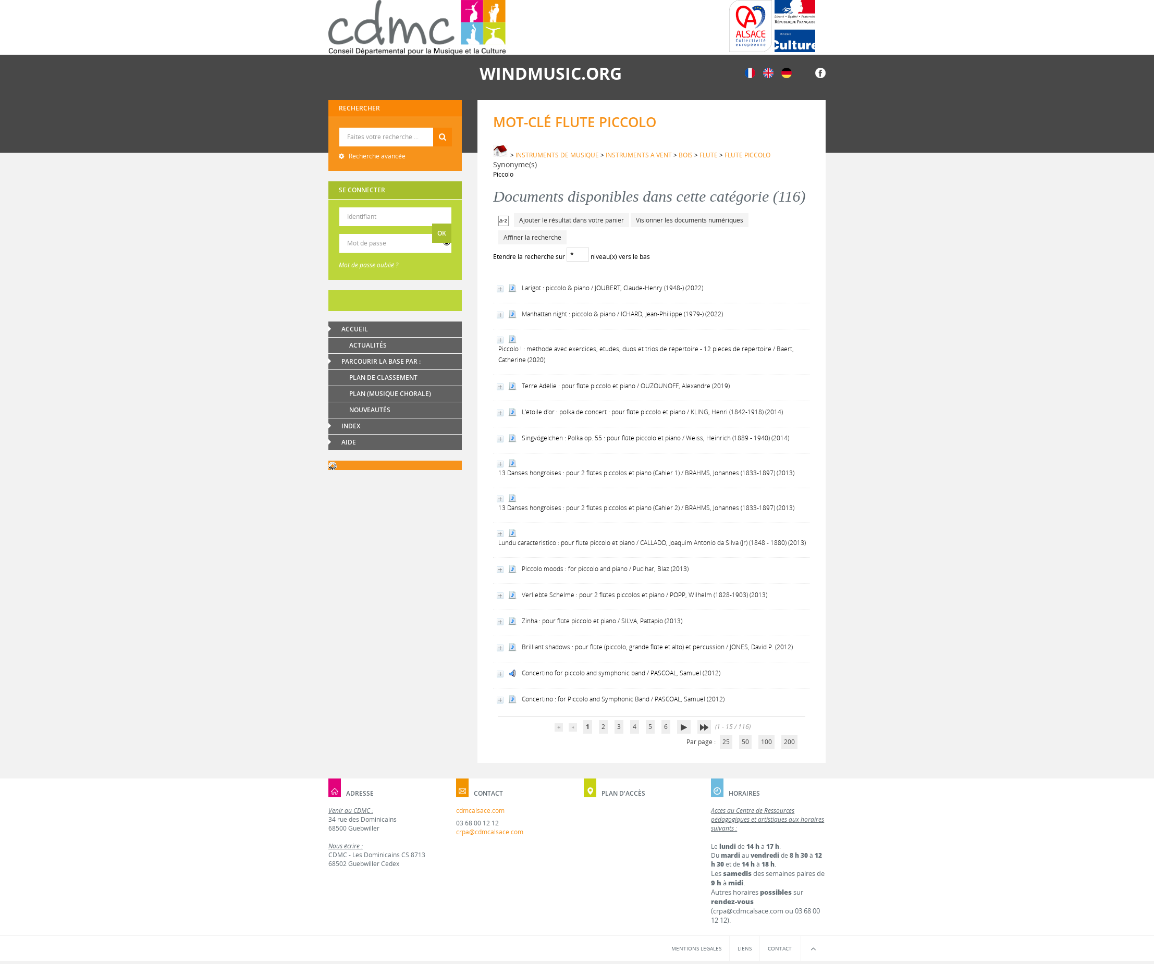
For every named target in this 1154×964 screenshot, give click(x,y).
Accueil (354, 329)
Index (350, 426)
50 (745, 741)
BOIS (686, 155)
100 (766, 741)
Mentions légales (696, 948)
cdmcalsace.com (480, 810)
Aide (348, 442)
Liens (745, 948)
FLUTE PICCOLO (747, 155)
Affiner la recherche (532, 237)
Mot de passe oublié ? (368, 265)
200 (789, 741)
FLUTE (708, 155)
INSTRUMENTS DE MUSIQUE (557, 155)
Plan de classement (383, 377)
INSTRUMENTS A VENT (639, 155)
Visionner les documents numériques (689, 220)
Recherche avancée (376, 156)
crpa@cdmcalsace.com (489, 831)
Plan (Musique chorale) (390, 393)
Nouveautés (369, 409)
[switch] (447, 243)
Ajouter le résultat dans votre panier (571, 220)
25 (726, 741)
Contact (780, 948)
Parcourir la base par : (381, 361)
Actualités (368, 345)
